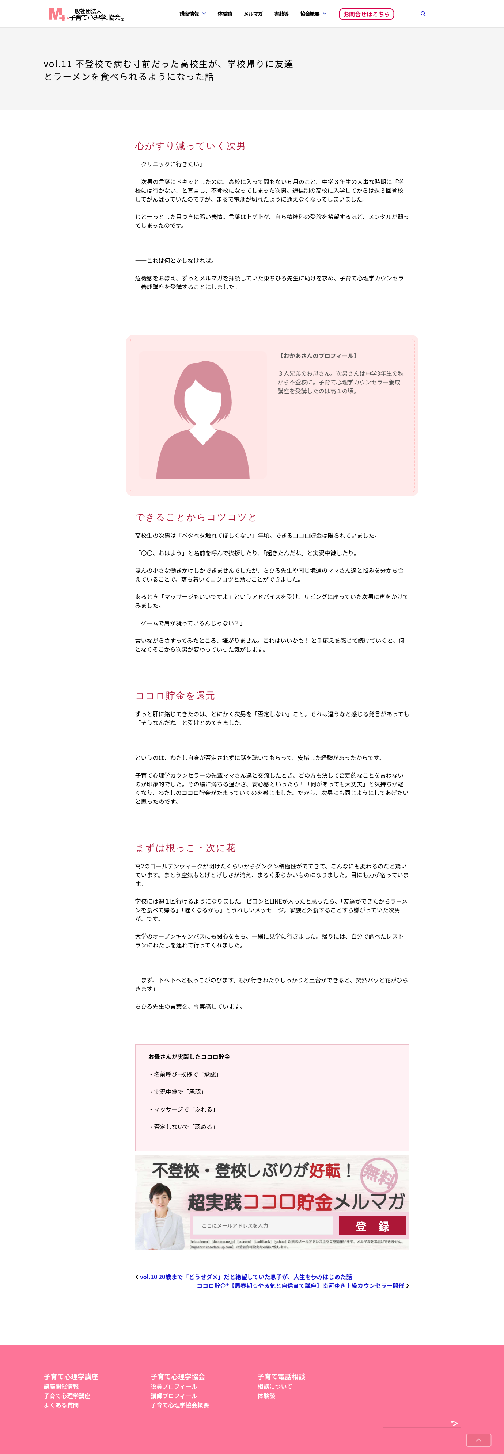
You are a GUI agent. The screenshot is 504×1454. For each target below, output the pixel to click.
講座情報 (189, 13)
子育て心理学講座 (67, 1395)
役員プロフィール (174, 1386)
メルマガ (253, 13)
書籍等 (281, 13)
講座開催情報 (61, 1386)
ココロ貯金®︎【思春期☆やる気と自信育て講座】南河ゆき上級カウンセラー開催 (300, 1285)
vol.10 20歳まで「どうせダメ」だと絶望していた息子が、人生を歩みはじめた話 (246, 1276)
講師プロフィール (174, 1395)
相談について (275, 1386)
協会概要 (309, 13)
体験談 (225, 13)
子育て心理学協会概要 (180, 1404)
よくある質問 (61, 1404)
